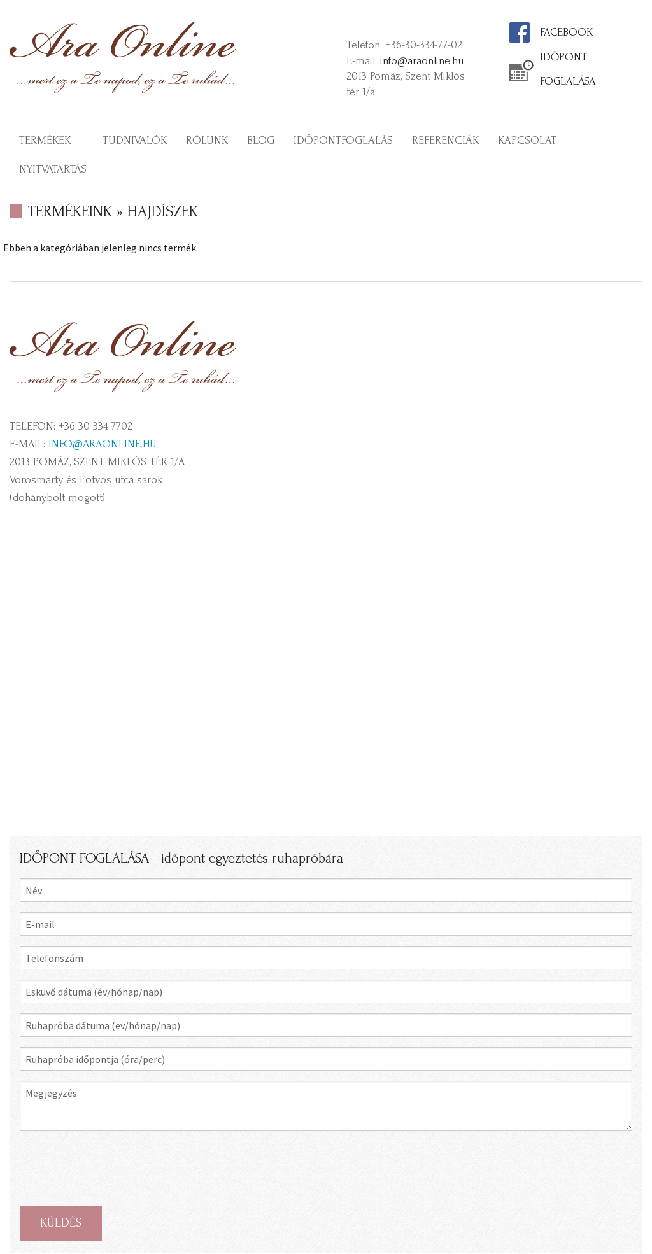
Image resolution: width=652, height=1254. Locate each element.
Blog (260, 140)
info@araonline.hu (422, 61)
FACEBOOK (566, 32)
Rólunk (207, 140)
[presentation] (116, 1168)
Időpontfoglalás (343, 140)
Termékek (45, 140)
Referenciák (445, 140)
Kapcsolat (527, 140)
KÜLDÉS (61, 1223)
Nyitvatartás (53, 169)
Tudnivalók (135, 140)
